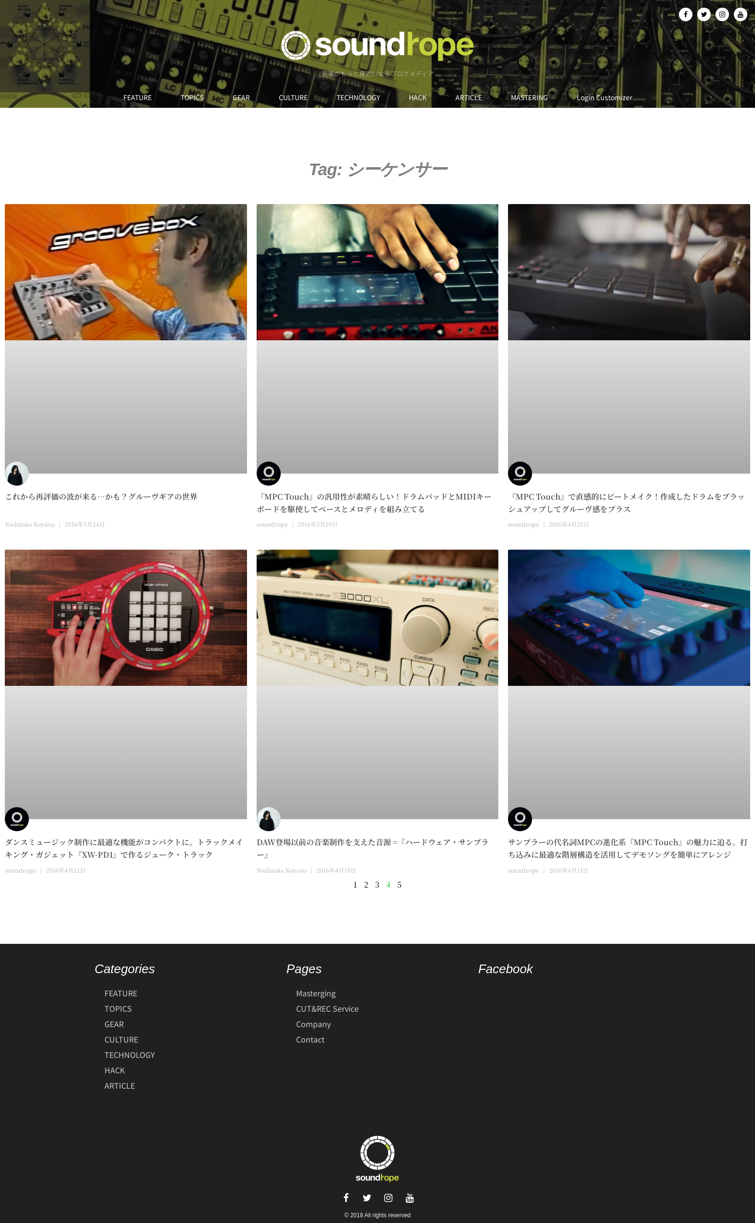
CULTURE (293, 97)
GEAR (241, 97)
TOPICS (192, 97)
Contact (310, 1039)
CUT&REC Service (327, 1008)
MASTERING (529, 97)
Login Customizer (604, 97)
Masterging (316, 993)
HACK (418, 97)
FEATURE (137, 97)
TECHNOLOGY (358, 97)
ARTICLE (469, 97)
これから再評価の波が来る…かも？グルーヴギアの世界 (101, 496)
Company (313, 1024)
